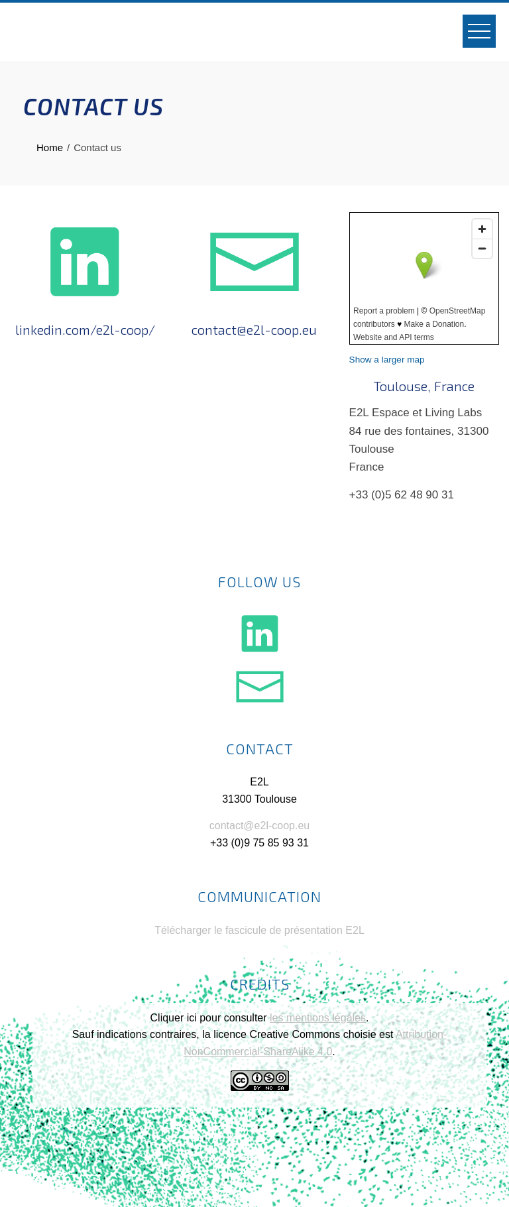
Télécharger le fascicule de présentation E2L (259, 930)
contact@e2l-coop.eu (259, 825)
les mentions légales (318, 1017)
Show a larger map (387, 360)
